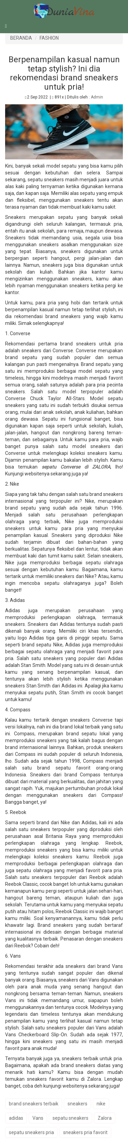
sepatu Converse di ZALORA (76, 467)
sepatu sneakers (70, 1118)
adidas (16, 1118)
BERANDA (21, 38)
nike (101, 1103)
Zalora (105, 1118)
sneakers (77, 1103)
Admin (97, 97)
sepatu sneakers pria (31, 1132)
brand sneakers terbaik (33, 1103)
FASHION (49, 38)
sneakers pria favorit (85, 1132)
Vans (37, 1118)
